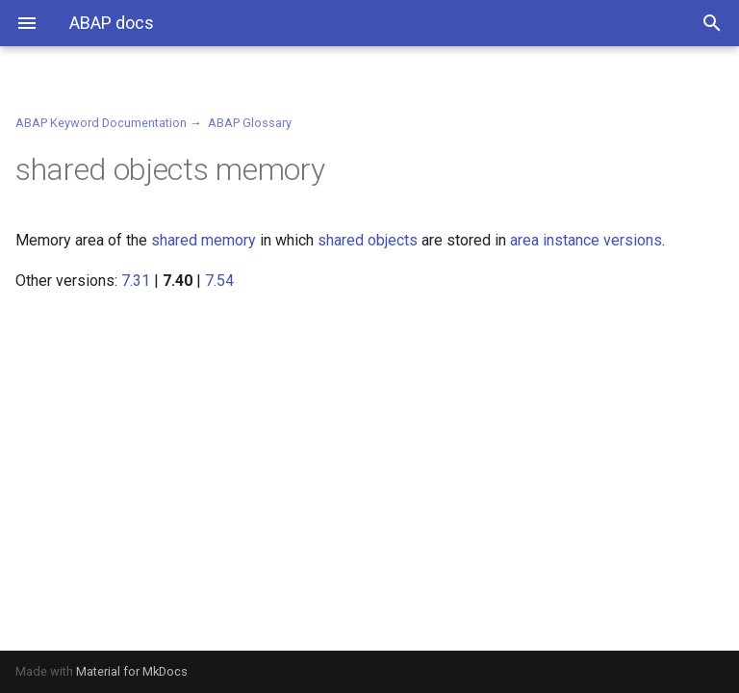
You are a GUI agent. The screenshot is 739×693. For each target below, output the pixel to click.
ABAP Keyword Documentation (101, 123)
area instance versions (586, 240)
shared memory (203, 240)
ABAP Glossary (250, 123)
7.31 (135, 280)
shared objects (368, 240)
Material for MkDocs (132, 671)
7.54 (219, 280)
